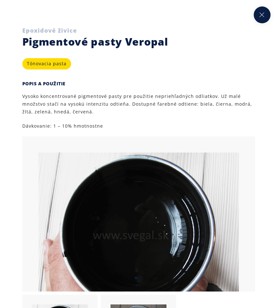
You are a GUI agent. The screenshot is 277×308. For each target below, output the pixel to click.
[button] (136, 278)
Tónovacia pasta (47, 63)
